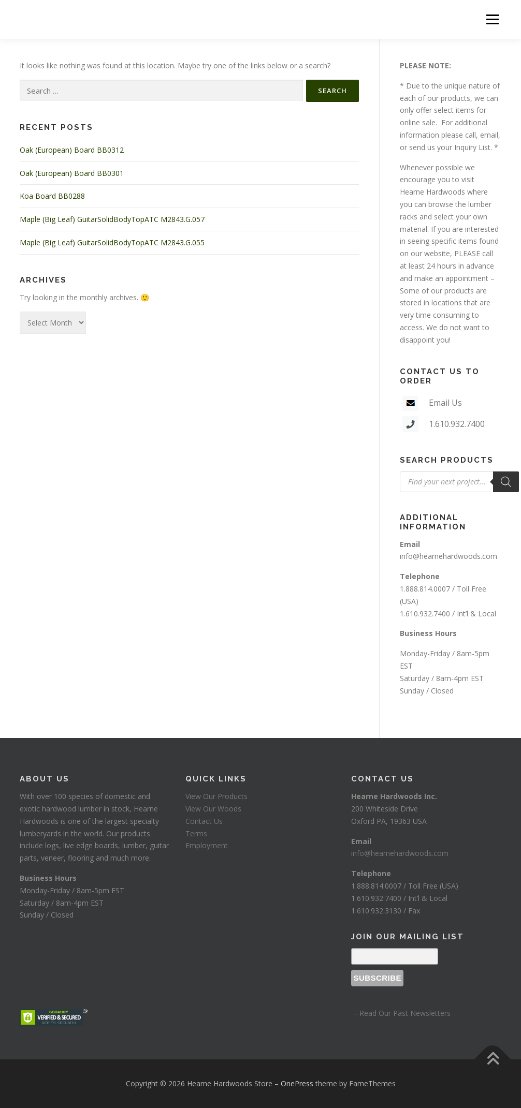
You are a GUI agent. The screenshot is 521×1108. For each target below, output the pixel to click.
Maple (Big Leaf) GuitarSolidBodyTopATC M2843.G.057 (112, 219)
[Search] (506, 481)
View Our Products (216, 796)
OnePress (297, 1083)
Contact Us (204, 821)
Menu (492, 19)
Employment (206, 845)
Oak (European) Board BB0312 (72, 150)
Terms (196, 833)
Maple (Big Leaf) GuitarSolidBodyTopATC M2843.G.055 (112, 242)
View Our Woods (213, 809)
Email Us (445, 402)
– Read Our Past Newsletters (401, 1013)
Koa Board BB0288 (52, 196)
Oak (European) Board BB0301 (72, 173)
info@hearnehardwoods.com (448, 556)
